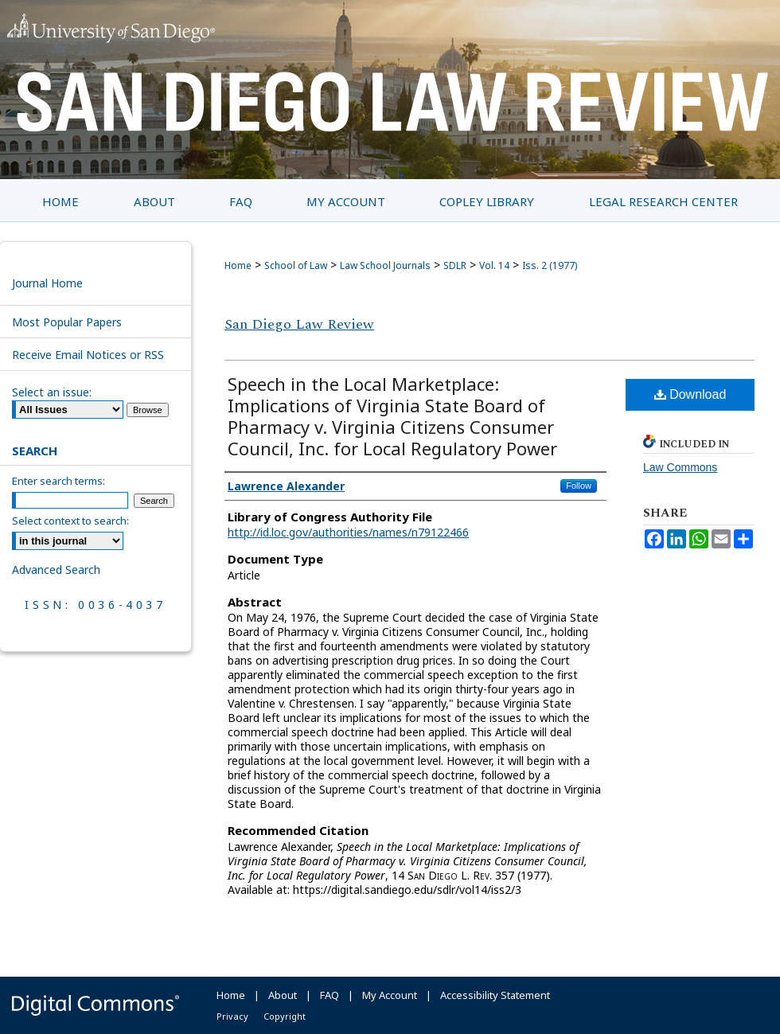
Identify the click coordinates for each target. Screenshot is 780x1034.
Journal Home (47, 283)
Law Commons (680, 467)
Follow (578, 485)
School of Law (295, 265)
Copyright (284, 1016)
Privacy (232, 1016)
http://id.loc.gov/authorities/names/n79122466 (348, 532)
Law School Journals (385, 265)
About (282, 995)
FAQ (329, 995)
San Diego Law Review (299, 324)
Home (238, 265)
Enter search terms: (58, 481)
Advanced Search (56, 569)
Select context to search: (70, 520)
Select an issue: (52, 392)
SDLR (454, 265)
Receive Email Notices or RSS (88, 354)
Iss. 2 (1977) (549, 265)
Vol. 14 (494, 265)
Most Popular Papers (67, 322)
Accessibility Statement (495, 995)
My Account (389, 995)
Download (690, 394)
